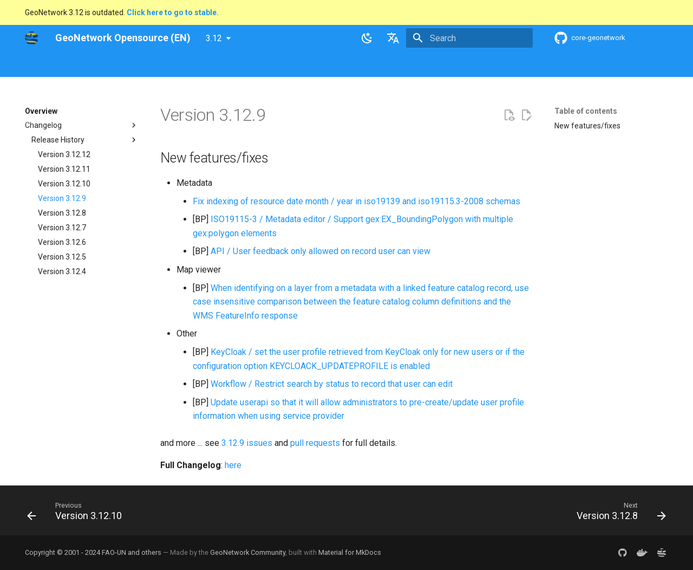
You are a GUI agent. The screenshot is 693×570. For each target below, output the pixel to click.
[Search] (469, 38)
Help (132, 64)
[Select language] (393, 38)
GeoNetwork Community (247, 552)
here (233, 465)
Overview (96, 64)
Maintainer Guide (232, 64)
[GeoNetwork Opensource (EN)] (31, 38)
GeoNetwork (46, 64)
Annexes (416, 64)
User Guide (171, 64)
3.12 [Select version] (214, 38)
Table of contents (585, 111)
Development (322, 64)
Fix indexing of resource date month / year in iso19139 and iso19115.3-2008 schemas (356, 201)
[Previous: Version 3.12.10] (77, 513)
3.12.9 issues (246, 443)
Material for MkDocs (349, 552)
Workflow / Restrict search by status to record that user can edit (332, 384)
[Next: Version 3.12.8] (618, 513)
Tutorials (373, 64)
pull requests (315, 443)
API (280, 64)
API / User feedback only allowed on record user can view (320, 251)
